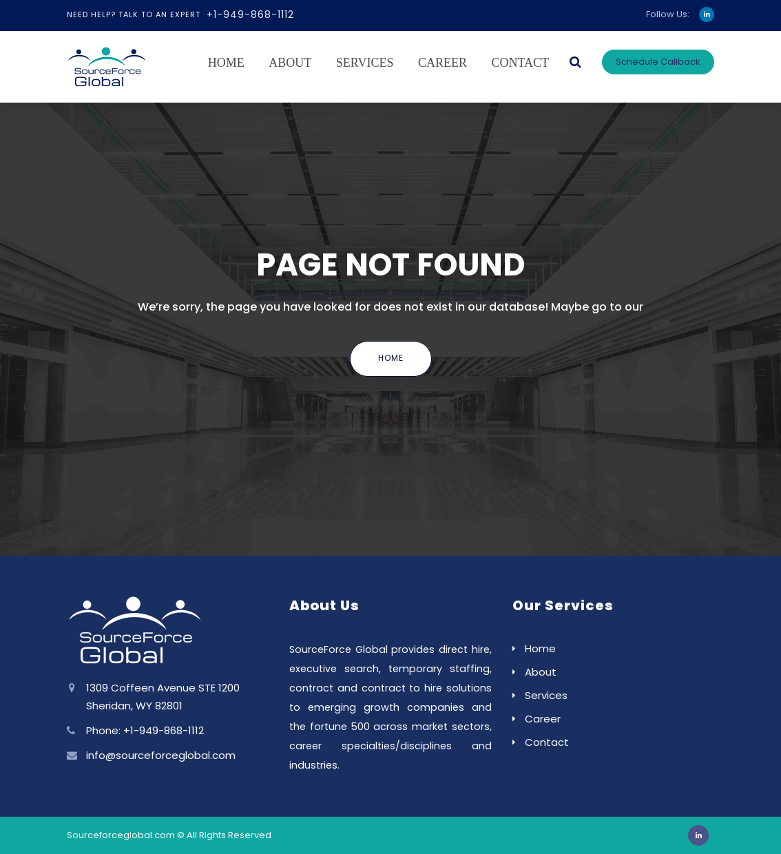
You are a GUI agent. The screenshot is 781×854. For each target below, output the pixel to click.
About (290, 63)
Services (365, 63)
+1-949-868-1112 (250, 14)
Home (226, 63)
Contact (520, 63)
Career (442, 63)
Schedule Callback (658, 61)
